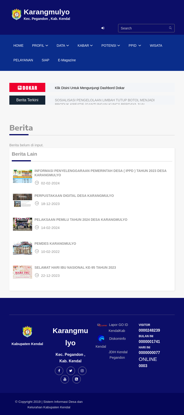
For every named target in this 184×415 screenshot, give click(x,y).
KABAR (85, 46)
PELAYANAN (23, 60)
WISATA (156, 45)
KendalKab (110, 331)
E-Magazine (67, 60)
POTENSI (110, 46)
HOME (18, 45)
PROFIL (40, 46)
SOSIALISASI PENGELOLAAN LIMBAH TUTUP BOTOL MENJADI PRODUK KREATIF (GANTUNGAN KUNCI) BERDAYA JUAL (105, 102)
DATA (63, 46)
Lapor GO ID (112, 325)
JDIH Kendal (111, 352)
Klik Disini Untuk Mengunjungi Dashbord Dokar (90, 88)
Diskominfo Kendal (111, 341)
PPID (135, 46)
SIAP (45, 60)
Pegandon (110, 357)
